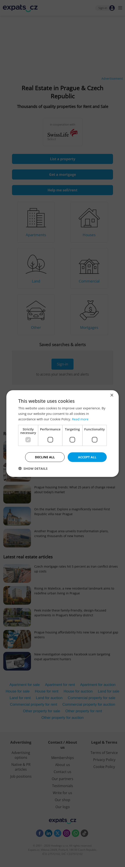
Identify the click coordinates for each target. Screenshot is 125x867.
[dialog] (62, 433)
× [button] (111, 395)
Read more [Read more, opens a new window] (80, 419)
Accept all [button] (87, 457)
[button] (33, 468)
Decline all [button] (45, 457)
